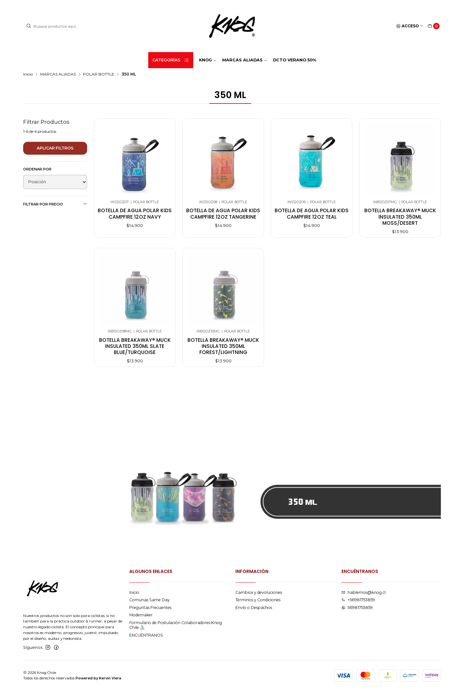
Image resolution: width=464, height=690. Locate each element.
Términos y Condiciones (257, 599)
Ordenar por (37, 169)
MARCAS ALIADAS (58, 74)
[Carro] (433, 26)
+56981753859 (358, 599)
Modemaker (141, 615)
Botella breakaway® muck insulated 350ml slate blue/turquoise (135, 357)
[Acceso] (410, 26)
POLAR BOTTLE (98, 74)
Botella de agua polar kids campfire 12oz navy (135, 213)
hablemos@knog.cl (363, 592)
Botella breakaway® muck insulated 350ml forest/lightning (223, 357)
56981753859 (357, 607)
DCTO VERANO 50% (294, 60)
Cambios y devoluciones (258, 592)
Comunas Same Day (149, 599)
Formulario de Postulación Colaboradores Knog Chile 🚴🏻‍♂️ (175, 625)
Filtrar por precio (55, 204)
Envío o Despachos (253, 607)
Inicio (28, 74)
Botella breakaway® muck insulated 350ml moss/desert (400, 216)
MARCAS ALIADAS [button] (244, 60)
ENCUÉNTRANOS (146, 635)
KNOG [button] (207, 60)
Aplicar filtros (55, 148)
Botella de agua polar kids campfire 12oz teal (312, 213)
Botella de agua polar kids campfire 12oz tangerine (223, 213)
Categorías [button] (170, 60)
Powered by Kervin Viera (98, 678)
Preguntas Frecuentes (150, 607)
